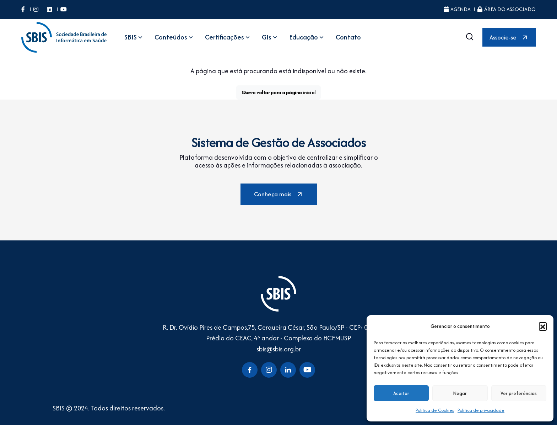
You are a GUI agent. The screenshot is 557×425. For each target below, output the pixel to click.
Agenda (457, 9)
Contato (348, 37)
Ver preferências (519, 393)
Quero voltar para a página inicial (279, 92)
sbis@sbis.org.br (278, 349)
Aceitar (401, 393)
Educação (307, 37)
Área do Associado (506, 9)
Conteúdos (174, 37)
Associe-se (509, 37)
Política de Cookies (435, 410)
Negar (460, 393)
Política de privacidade (481, 410)
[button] (542, 326)
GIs (270, 37)
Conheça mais (278, 194)
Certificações (228, 37)
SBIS (134, 37)
